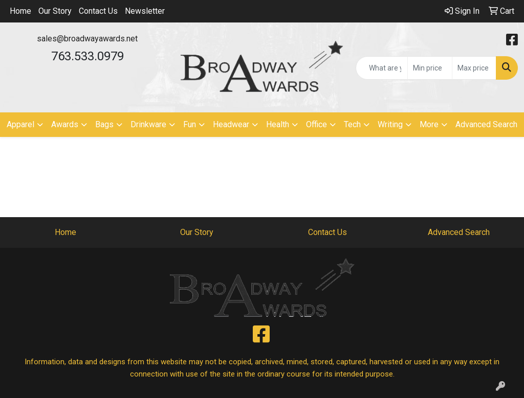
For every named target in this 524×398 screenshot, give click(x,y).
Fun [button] (189, 124)
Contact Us (98, 11)
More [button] (429, 124)
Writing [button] (390, 124)
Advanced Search (486, 124)
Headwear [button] (231, 124)
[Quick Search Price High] (474, 68)
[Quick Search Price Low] (429, 68)
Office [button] (316, 124)
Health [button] (277, 124)
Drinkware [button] (148, 124)
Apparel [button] (20, 124)
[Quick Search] (382, 68)
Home (20, 11)
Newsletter (145, 11)
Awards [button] (64, 124)
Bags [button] (104, 124)
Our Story (55, 11)
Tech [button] (352, 124)
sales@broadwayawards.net (87, 38)
